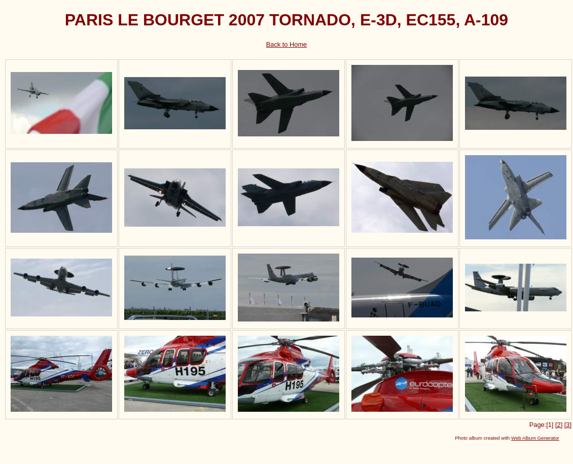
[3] (567, 425)
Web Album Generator (535, 438)
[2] (558, 425)
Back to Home (286, 44)
